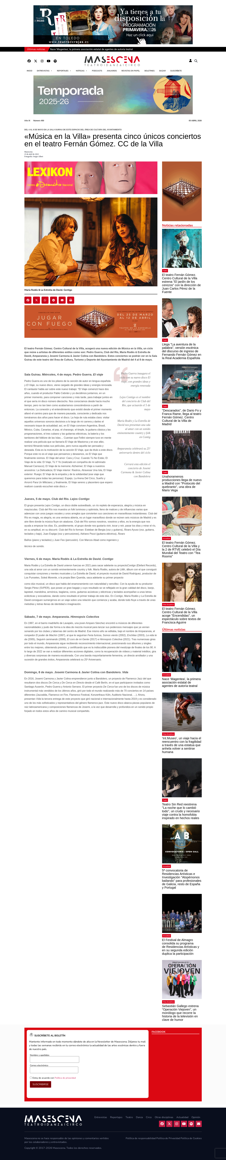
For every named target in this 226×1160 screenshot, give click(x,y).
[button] (196, 61)
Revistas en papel (130, 71)
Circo (149, 1117)
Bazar (162, 71)
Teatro (165, 271)
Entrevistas (44, 71)
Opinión (195, 1117)
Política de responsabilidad (141, 1138)
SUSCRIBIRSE (41, 1084)
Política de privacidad (65, 1077)
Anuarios (112, 71)
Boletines (149, 71)
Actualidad (166, 538)
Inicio (29, 71)
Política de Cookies (191, 1138)
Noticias (81, 71)
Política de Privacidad (168, 1138)
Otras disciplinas (168, 604)
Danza (139, 1117)
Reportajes (64, 71)
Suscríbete (176, 71)
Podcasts (97, 71)
